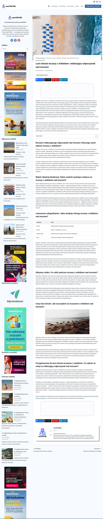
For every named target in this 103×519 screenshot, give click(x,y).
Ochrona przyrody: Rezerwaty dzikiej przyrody (21, 166)
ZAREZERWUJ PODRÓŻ (93, 6)
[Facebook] (94, 1)
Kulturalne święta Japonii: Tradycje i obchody (21, 187)
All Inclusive (70, 6)
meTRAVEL (40, 70)
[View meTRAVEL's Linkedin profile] (50, 435)
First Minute (62, 6)
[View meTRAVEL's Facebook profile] (50, 431)
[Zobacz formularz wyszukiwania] (90, 1)
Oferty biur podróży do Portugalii (84, 450)
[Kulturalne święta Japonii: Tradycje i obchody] (9, 189)
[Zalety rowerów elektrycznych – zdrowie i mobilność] (9, 229)
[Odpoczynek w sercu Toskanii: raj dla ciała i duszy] (9, 147)
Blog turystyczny (40, 60)
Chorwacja (45, 200)
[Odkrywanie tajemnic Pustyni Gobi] (9, 210)
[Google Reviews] (100, 1)
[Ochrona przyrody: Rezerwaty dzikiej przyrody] (9, 168)
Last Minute (54, 6)
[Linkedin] (97, 1)
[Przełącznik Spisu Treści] (95, 136)
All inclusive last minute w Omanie (49, 450)
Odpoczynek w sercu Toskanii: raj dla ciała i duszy (22, 145)
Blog (82, 6)
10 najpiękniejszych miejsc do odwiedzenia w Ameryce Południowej (21, 415)
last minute (65, 102)
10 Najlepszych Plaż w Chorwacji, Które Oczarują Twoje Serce (21, 383)
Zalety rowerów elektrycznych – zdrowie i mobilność (21, 227)
